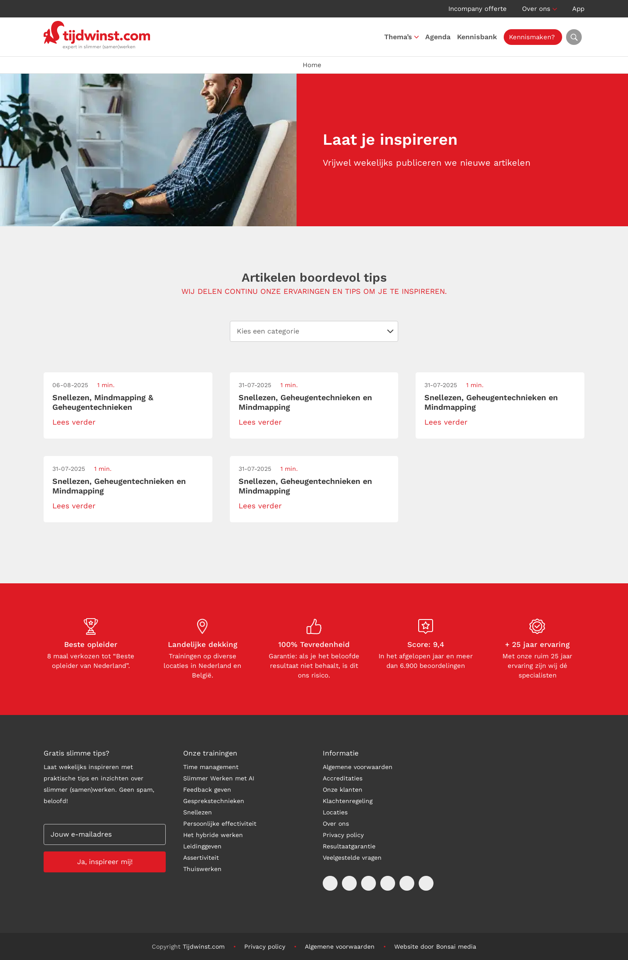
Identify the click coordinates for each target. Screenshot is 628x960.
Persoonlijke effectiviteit (219, 823)
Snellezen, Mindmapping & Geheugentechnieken (102, 402)
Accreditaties (342, 778)
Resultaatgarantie (349, 846)
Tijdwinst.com (204, 946)
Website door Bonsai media (435, 946)
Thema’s (400, 37)
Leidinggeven (202, 846)
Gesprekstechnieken (213, 800)
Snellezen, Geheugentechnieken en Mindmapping (305, 402)
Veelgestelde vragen (352, 857)
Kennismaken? (534, 37)
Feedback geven (207, 789)
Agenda (440, 37)
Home (312, 65)
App (578, 9)
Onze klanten (342, 789)
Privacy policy (343, 834)
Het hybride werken (213, 834)
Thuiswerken (202, 868)
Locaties (335, 812)
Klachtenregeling (347, 800)
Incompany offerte (477, 9)
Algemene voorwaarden (357, 766)
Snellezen (197, 812)
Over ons (536, 9)
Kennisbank (479, 37)
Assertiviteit (201, 857)
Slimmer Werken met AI (218, 778)
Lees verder (74, 422)
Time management (211, 766)
